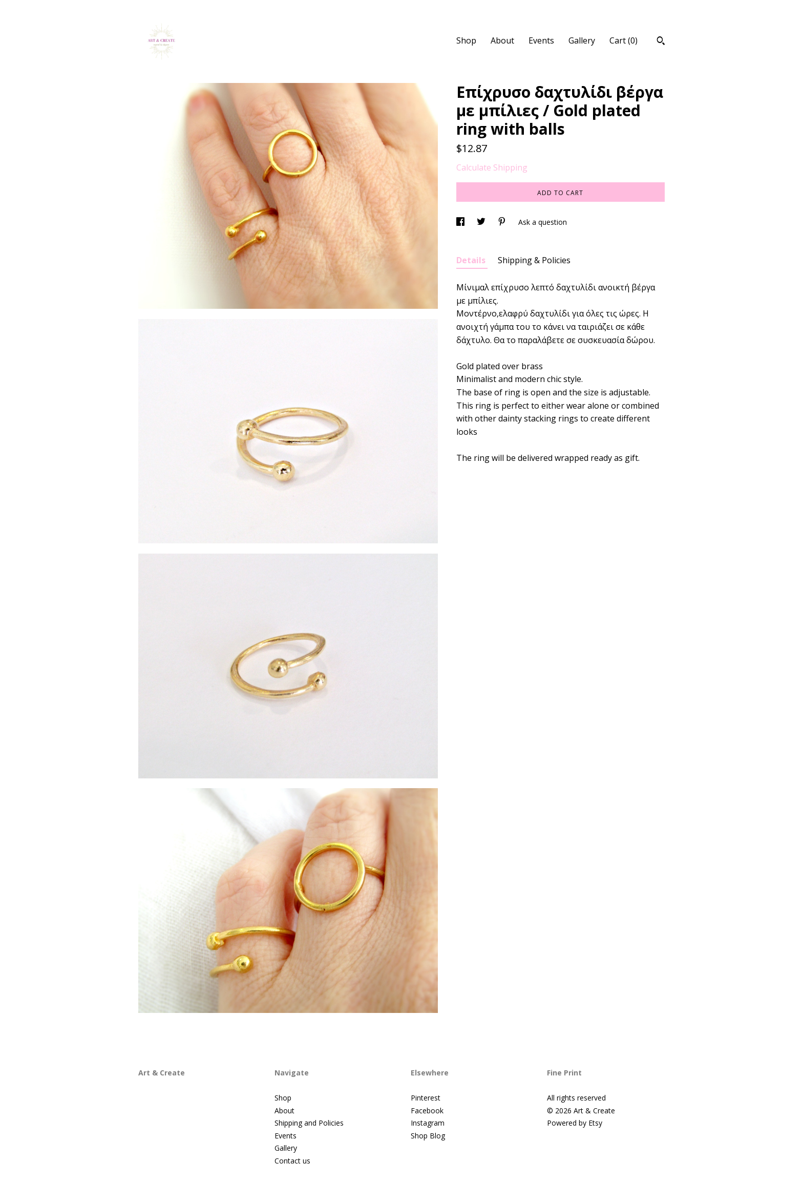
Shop (466, 40)
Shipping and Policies (309, 1123)
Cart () (623, 40)
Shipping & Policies (534, 260)
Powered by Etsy (574, 1123)
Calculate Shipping (491, 167)
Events (541, 40)
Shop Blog (428, 1135)
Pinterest (425, 1098)
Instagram (428, 1123)
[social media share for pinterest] (503, 222)
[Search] (661, 42)
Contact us (292, 1161)
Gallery (581, 40)
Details (472, 260)
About (502, 40)
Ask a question (542, 222)
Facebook (427, 1110)
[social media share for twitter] (482, 222)
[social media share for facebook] (461, 222)
